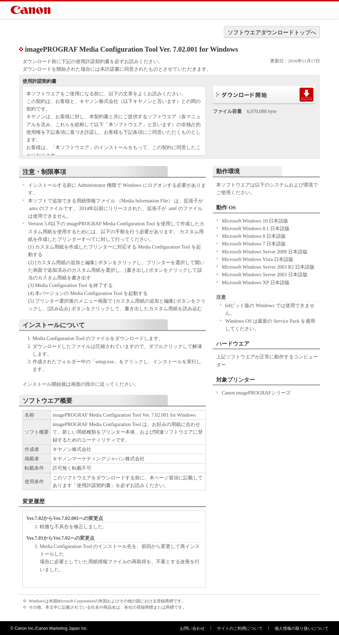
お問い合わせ (192, 628)
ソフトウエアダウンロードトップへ (272, 32)
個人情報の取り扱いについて (302, 628)
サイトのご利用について (240, 628)
